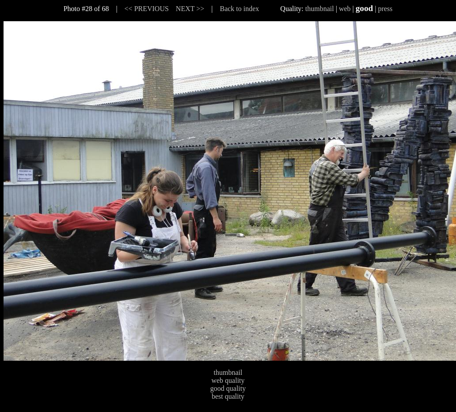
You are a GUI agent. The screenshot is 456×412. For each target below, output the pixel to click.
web (345, 8)
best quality (228, 396)
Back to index (239, 8)
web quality (227, 380)
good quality (228, 388)
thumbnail (319, 8)
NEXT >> (190, 8)
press (385, 8)
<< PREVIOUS (147, 8)
